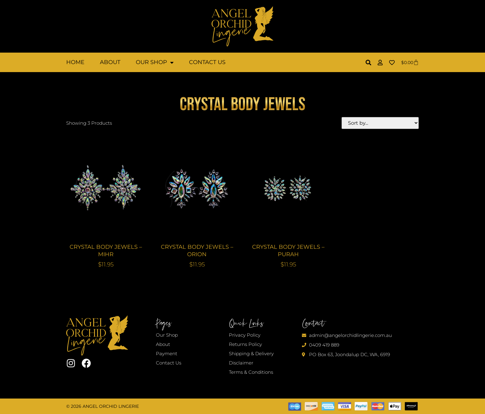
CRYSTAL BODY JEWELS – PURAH (288, 250)
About (110, 62)
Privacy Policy (244, 335)
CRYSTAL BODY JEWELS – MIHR (106, 250)
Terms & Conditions (251, 372)
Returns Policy (245, 344)
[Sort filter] (380, 123)
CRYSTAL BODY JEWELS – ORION (197, 250)
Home (75, 62)
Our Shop (155, 62)
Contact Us (207, 62)
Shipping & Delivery (251, 353)
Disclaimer (241, 363)
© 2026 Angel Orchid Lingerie (102, 406)
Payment (166, 353)
